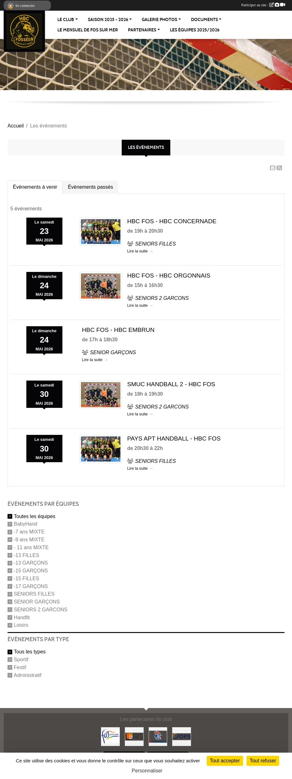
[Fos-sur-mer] (110, 736)
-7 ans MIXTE (29, 531)
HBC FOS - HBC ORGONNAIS (168, 275)
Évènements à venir (35, 187)
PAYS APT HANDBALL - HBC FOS (173, 438)
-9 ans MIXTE (29, 539)
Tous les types (29, 651)
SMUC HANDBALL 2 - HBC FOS (171, 384)
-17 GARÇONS (31, 586)
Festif (20, 667)
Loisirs (21, 625)
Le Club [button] (65, 19)
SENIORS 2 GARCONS (40, 609)
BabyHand (25, 524)
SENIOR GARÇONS (37, 601)
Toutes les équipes (35, 516)
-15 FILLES (26, 578)
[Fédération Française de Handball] (158, 736)
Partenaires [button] (142, 30)
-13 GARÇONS (31, 562)
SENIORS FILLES (34, 594)
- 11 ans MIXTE (31, 547)
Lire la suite (137, 251)
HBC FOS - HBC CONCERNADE (171, 221)
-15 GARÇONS (31, 570)
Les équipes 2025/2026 (195, 30)
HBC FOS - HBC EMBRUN (118, 330)
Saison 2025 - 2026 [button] (108, 19)
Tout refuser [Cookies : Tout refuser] (263, 760)
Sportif (21, 659)
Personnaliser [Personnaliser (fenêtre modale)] (147, 770)
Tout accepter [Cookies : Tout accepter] (225, 760)
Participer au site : (263, 5)
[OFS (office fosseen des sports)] (181, 736)
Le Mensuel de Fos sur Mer (87, 30)
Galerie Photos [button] (159, 19)
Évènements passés (90, 187)
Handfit (22, 617)
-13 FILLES (26, 555)
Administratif (27, 675)
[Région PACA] (134, 736)
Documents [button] (204, 19)
